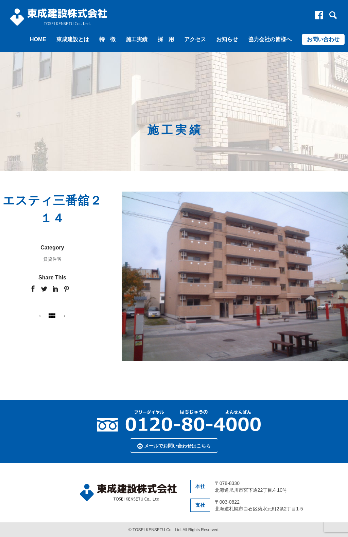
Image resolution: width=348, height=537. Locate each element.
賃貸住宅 (52, 259)
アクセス (195, 39)
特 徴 (107, 39)
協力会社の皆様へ (270, 39)
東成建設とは (72, 39)
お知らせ (227, 39)
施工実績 (136, 39)
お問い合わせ (323, 39)
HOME (38, 39)
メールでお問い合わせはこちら (174, 446)
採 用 (166, 39)
